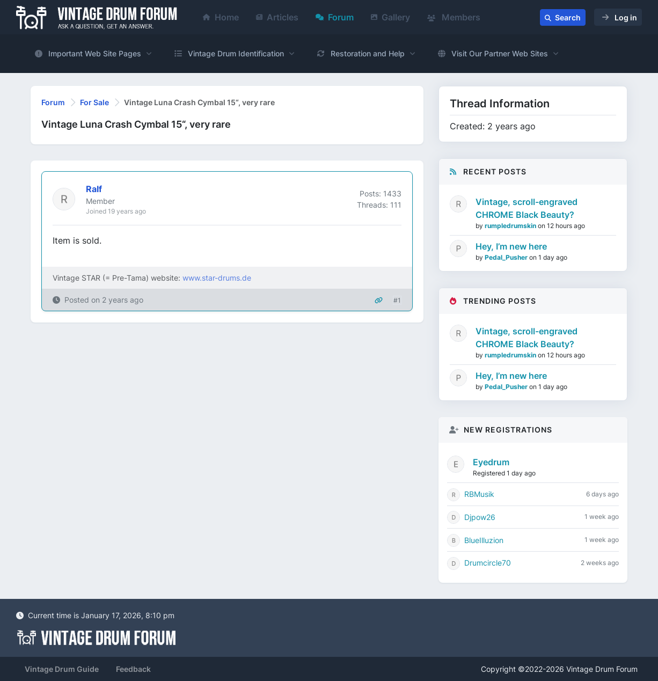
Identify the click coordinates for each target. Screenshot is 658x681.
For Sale (94, 102)
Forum (335, 17)
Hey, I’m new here (511, 246)
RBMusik (479, 494)
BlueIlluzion (483, 540)
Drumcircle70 (487, 562)
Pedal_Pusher (507, 257)
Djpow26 (479, 517)
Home (221, 17)
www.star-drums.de (216, 277)
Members (453, 17)
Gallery (390, 17)
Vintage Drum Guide (62, 668)
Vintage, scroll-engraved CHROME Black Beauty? (526, 208)
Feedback (133, 668)
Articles (277, 17)
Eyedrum (491, 462)
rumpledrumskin (511, 226)
